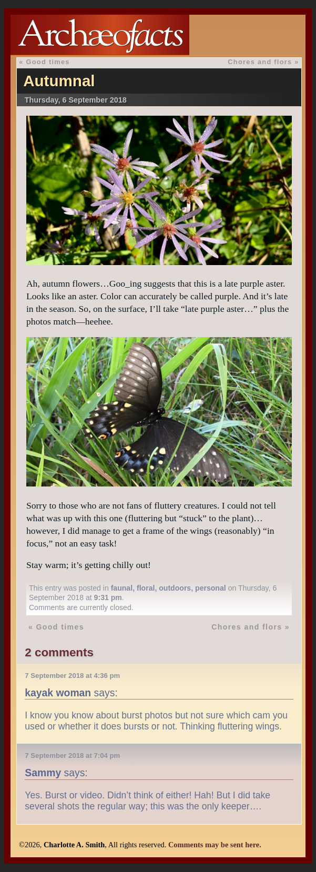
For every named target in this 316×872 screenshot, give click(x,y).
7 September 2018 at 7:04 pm (72, 755)
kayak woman (58, 692)
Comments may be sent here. (214, 844)
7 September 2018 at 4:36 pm (72, 676)
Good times (48, 62)
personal (210, 588)
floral (146, 588)
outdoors (175, 588)
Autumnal (59, 80)
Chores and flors (260, 62)
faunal (121, 588)
